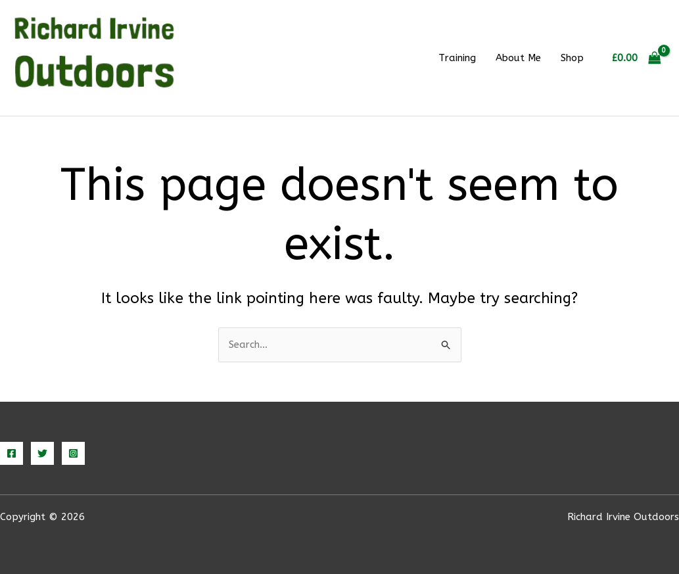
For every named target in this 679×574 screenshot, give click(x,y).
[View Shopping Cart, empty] (636, 58)
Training (457, 58)
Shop (572, 58)
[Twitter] (42, 453)
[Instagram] (73, 453)
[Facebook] (11, 453)
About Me (518, 58)
